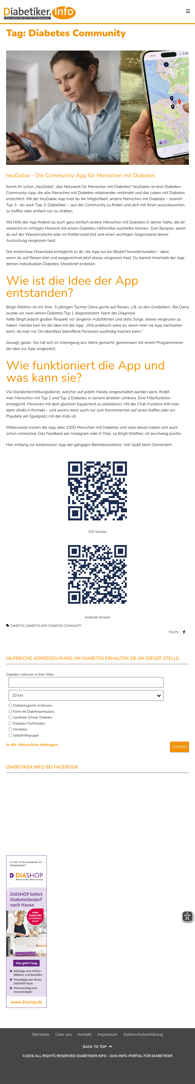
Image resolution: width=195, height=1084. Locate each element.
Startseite (40, 1034)
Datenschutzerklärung (143, 1034)
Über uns (63, 1034)
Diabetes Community (65, 626)
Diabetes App (36, 626)
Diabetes (17, 626)
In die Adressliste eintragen (32, 744)
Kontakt (84, 1034)
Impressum (107, 1034)
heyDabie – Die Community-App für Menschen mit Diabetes (80, 175)
